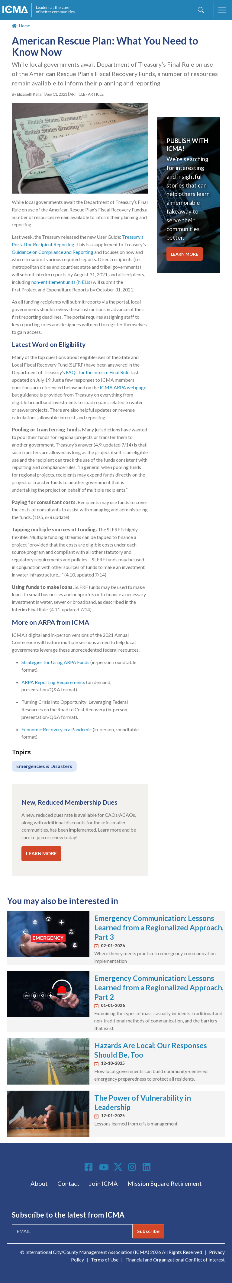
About (39, 1183)
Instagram (133, 1167)
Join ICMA (103, 1183)
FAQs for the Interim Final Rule (97, 372)
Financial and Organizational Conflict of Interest (175, 1259)
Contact (68, 1183)
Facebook (89, 1167)
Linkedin (147, 1167)
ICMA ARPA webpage (123, 387)
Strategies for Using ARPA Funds (55, 662)
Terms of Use (104, 1259)
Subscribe (148, 1231)
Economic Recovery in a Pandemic (56, 729)
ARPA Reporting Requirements (53, 682)
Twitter (118, 1167)
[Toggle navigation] (222, 10)
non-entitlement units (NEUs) (61, 282)
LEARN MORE (41, 853)
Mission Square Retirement (164, 1183)
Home (24, 25)
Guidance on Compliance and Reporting (52, 252)
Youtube (104, 1167)
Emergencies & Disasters (44, 766)
